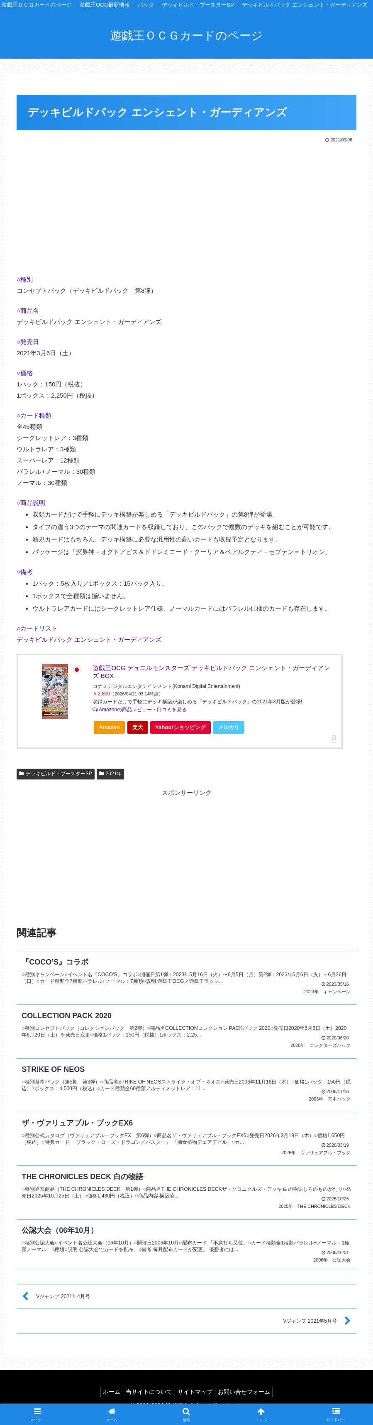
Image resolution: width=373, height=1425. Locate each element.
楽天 (137, 727)
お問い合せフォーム (249, 1387)
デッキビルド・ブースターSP (55, 774)
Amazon (109, 727)
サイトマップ (196, 1387)
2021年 (110, 774)
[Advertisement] (186, 206)
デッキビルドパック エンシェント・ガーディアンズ (89, 639)
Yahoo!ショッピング (182, 729)
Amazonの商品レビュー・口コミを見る (143, 709)
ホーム (106, 1387)
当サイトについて (147, 1387)
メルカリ (228, 727)
